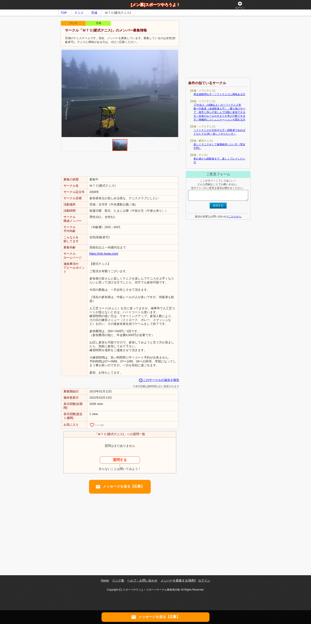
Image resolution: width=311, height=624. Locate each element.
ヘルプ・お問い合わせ (142, 580)
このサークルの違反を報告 (159, 380)
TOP (64, 12)
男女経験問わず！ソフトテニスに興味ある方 (219, 94)
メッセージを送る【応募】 (119, 486)
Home (105, 580)
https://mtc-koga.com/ (103, 253)
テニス (79, 12)
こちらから (234, 216)
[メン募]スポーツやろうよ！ (155, 5)
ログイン (240, 5)
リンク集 (118, 580)
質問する (120, 460)
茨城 (94, 12)
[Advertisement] (119, 164)
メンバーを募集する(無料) (178, 580)
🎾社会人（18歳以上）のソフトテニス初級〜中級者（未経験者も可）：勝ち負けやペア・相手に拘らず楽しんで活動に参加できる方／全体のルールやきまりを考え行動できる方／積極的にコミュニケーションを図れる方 (219, 112)
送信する (218, 205)
